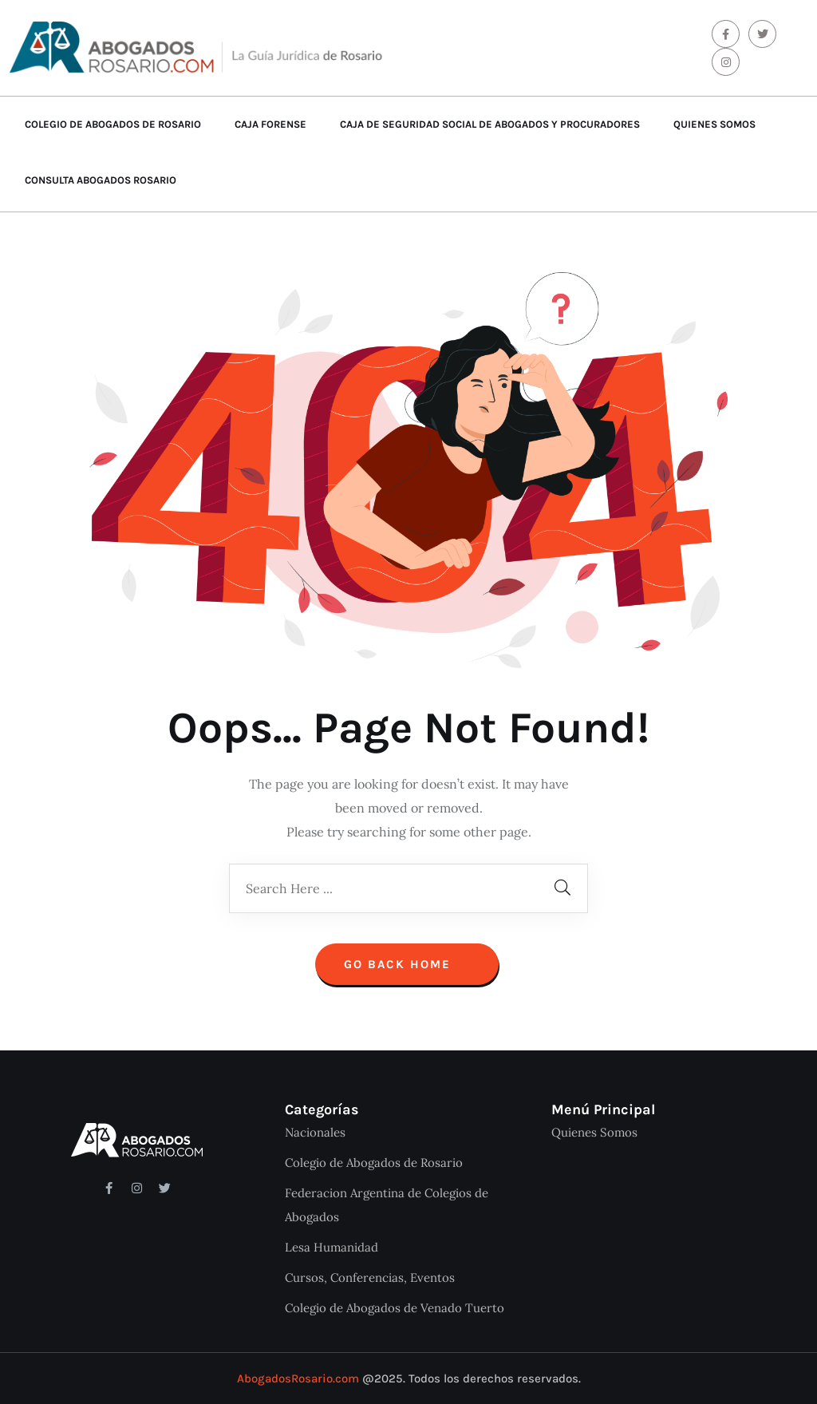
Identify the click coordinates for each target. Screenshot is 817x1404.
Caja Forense (270, 124)
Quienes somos (714, 124)
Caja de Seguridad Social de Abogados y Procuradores (490, 124)
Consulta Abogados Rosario (100, 180)
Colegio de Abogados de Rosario (113, 124)
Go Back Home (407, 964)
